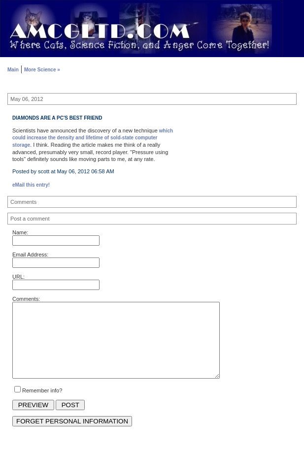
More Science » (42, 69)
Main (13, 69)
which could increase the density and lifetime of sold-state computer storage (92, 138)
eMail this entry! (31, 185)
